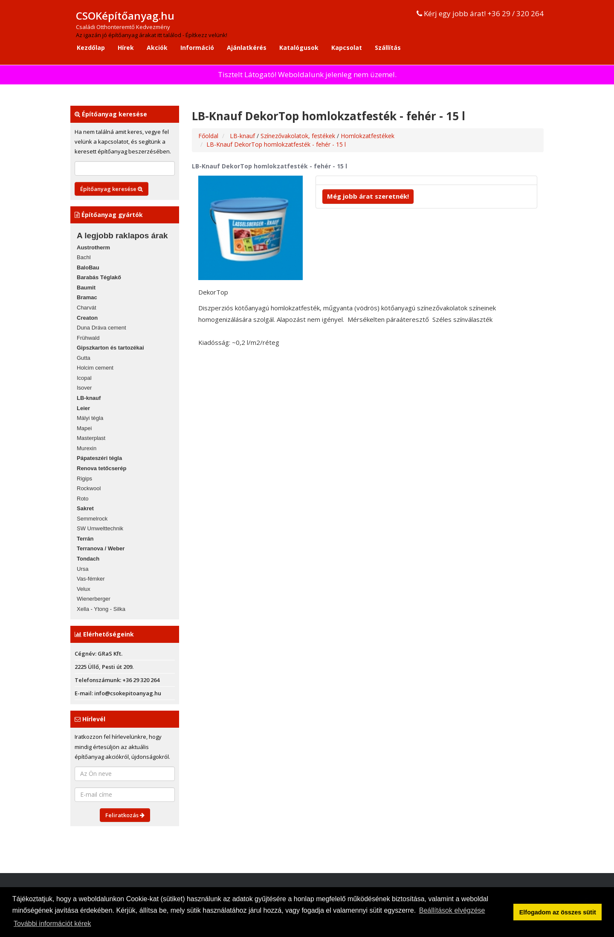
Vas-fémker (91, 579)
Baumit (86, 287)
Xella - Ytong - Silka (101, 609)
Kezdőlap (91, 47)
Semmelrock (92, 518)
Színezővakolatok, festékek (299, 136)
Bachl (84, 257)
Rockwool (89, 488)
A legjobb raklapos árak (122, 235)
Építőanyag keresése (111, 189)
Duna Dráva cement (101, 327)
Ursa (82, 569)
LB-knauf (89, 398)
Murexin (86, 448)
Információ (197, 47)
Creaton (87, 318)
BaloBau (88, 267)
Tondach (88, 558)
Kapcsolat (346, 47)
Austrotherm (93, 247)
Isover (84, 388)
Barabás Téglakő (99, 277)
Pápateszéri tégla (99, 458)
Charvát (86, 307)
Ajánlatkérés (246, 47)
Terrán (85, 538)
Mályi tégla (90, 418)
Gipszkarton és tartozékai (110, 347)
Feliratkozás (125, 815)
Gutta (83, 358)
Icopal (84, 378)
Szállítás (388, 47)
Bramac (87, 297)
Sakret (85, 508)
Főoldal (208, 136)
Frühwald (88, 338)
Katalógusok (299, 47)
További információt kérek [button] (52, 923)
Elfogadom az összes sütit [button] (557, 912)
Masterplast (91, 438)
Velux (83, 589)
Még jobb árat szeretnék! (368, 196)
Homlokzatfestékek (367, 136)
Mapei (84, 428)
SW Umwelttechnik (100, 528)
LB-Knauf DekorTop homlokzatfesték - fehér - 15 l (276, 144)
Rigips (84, 478)
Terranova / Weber (101, 548)
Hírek (126, 47)
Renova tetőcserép (101, 468)
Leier (83, 408)
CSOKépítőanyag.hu (125, 16)
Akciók (157, 47)
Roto (82, 498)
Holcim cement (95, 367)
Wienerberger (93, 599)
